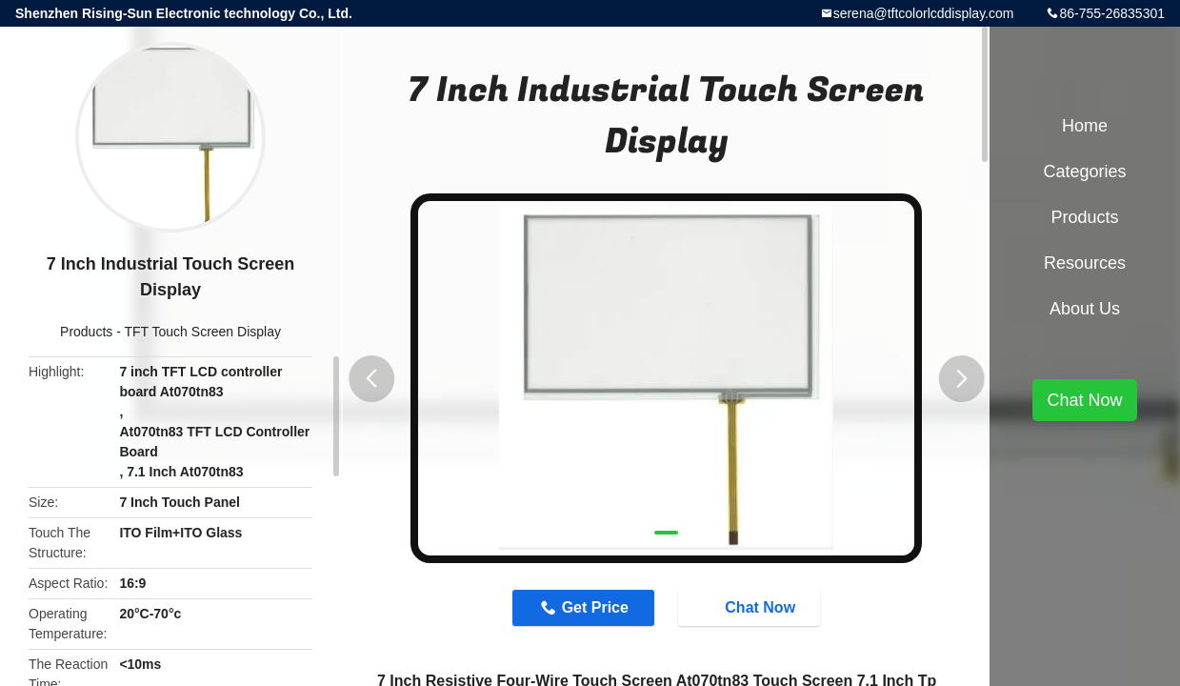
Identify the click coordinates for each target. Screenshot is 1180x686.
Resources (1085, 262)
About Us (1085, 308)
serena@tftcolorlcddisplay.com (923, 13)
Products (86, 331)
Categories (1084, 171)
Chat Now (750, 606)
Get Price (595, 607)
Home (1085, 125)
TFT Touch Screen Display (203, 331)
